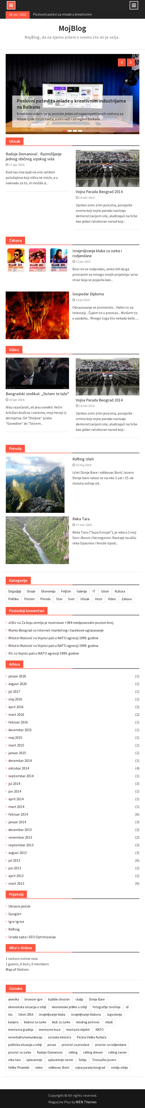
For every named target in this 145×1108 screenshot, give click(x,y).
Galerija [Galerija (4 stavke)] (82, 591)
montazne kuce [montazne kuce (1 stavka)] (50, 1029)
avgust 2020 (17, 683)
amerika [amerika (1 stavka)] (13, 999)
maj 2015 (15, 737)
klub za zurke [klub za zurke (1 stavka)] (61, 1022)
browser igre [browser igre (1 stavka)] (34, 999)
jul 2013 (14, 860)
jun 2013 (14, 868)
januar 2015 (17, 753)
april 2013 (16, 875)
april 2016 (16, 706)
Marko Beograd (20, 630)
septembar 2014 (20, 776)
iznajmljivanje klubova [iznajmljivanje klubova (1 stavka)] (86, 1014)
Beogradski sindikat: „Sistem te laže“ (37, 393)
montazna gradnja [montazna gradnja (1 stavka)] (20, 1029)
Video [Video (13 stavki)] (112, 599)
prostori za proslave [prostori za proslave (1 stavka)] (76, 1045)
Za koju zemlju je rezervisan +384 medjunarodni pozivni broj (67, 622)
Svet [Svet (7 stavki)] (71, 599)
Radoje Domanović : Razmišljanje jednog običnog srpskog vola (34, 156)
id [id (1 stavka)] (127, 1007)
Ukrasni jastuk (19, 906)
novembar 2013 (20, 837)
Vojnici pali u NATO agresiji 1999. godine (68, 638)
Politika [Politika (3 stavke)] (13, 599)
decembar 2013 (20, 829)
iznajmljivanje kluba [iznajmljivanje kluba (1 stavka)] (52, 1014)
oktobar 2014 (18, 768)
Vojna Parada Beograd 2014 (99, 191)
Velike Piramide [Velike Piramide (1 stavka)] (18, 1067)
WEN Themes (86, 1102)
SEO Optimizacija (42, 937)
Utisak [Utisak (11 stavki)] (84, 599)
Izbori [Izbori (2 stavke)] (105, 591)
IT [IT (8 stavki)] (94, 591)
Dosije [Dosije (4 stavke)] (31, 591)
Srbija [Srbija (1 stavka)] (82, 1060)
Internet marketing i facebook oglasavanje (70, 630)
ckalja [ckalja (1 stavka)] (79, 999)
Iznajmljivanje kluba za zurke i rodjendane (97, 253)
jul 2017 (14, 691)
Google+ (15, 914)
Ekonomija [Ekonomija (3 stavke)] (48, 591)
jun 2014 (14, 791)
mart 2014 (16, 806)
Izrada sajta (17, 937)
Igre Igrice (16, 921)
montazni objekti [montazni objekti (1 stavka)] (78, 1029)
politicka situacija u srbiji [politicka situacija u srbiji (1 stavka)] (25, 1045)
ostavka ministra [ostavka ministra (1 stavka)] (59, 1037)
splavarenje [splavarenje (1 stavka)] (34, 1060)
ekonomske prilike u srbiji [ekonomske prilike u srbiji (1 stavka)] (69, 1007)
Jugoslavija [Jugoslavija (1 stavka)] (114, 1014)
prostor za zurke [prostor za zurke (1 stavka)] (19, 1052)
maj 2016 (15, 699)
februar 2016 (18, 722)
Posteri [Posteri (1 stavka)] (29, 599)
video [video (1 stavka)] (39, 1067)
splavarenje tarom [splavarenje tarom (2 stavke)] (60, 1060)
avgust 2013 (17, 852)
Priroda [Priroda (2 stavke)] (45, 599)
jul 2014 (14, 783)
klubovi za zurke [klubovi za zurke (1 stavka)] (35, 1022)
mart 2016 (16, 714)
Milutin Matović (20, 638)
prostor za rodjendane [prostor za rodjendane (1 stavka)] (110, 1045)
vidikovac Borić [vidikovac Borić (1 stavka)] (58, 1067)
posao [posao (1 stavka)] (52, 1045)
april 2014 (16, 799)
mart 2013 (16, 883)
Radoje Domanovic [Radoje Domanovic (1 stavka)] (50, 1052)
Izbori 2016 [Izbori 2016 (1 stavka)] (25, 1014)
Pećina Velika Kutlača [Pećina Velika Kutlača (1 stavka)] (91, 1037)
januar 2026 (17, 676)
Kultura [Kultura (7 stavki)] (120, 591)
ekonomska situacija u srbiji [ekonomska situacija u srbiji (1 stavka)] (27, 1007)
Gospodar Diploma (88, 294)
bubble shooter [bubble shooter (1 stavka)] (59, 999)
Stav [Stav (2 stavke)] (59, 599)
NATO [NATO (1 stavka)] (99, 1029)
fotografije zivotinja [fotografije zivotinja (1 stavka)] (106, 1007)
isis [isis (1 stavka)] (10, 1014)
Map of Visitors (17, 969)
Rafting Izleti (83, 459)
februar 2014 (18, 814)
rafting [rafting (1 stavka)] (73, 1052)
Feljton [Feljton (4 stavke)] (66, 591)
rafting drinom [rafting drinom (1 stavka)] (93, 1052)
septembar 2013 (20, 845)
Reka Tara (81, 518)
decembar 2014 (20, 760)
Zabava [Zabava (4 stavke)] (126, 599)
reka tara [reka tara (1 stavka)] (14, 1060)
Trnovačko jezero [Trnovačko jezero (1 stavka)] (104, 1060)
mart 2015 (16, 745)
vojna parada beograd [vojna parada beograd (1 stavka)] (90, 1067)
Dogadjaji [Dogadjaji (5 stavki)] (14, 591)
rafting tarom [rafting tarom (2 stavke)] (117, 1052)
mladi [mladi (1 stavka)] (109, 1022)
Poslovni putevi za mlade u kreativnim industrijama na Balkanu (71, 104)
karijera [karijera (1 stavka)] (13, 1022)
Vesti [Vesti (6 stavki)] (98, 599)
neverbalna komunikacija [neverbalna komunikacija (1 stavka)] (25, 1037)
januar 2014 (17, 822)
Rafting (14, 929)
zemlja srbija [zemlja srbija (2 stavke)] (119, 1067)
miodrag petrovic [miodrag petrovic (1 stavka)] (88, 1022)
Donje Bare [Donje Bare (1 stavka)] (97, 999)
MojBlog (72, 28)
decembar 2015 (20, 730)
